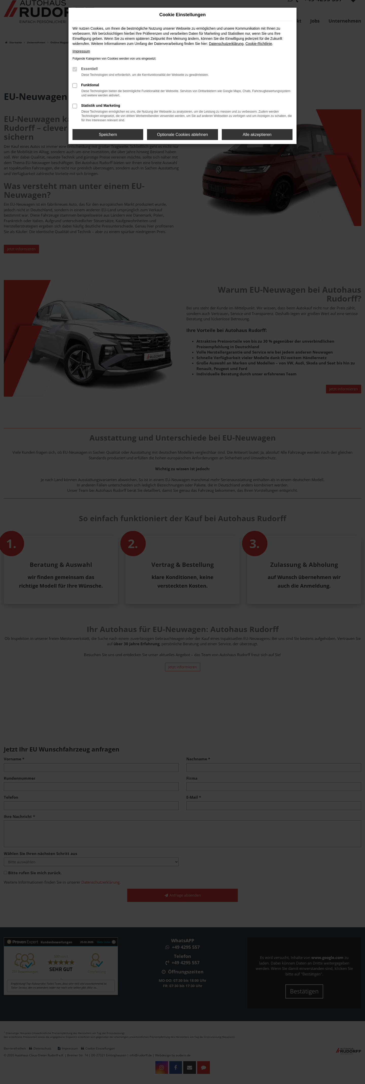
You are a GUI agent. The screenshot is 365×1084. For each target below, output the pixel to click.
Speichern (108, 134)
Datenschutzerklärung (226, 44)
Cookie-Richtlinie (258, 44)
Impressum (81, 51)
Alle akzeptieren (257, 134)
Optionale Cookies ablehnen (182, 134)
